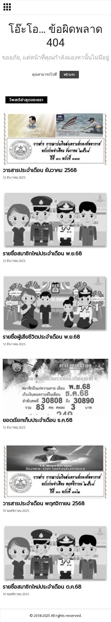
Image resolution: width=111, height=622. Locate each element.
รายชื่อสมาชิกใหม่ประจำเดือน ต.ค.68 (42, 587)
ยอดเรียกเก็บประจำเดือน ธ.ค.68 (37, 420)
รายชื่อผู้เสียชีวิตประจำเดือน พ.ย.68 (41, 337)
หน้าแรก (69, 74)
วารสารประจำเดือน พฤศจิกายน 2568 (44, 503)
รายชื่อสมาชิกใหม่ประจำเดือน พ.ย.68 (42, 254)
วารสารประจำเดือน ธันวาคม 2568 (40, 170)
